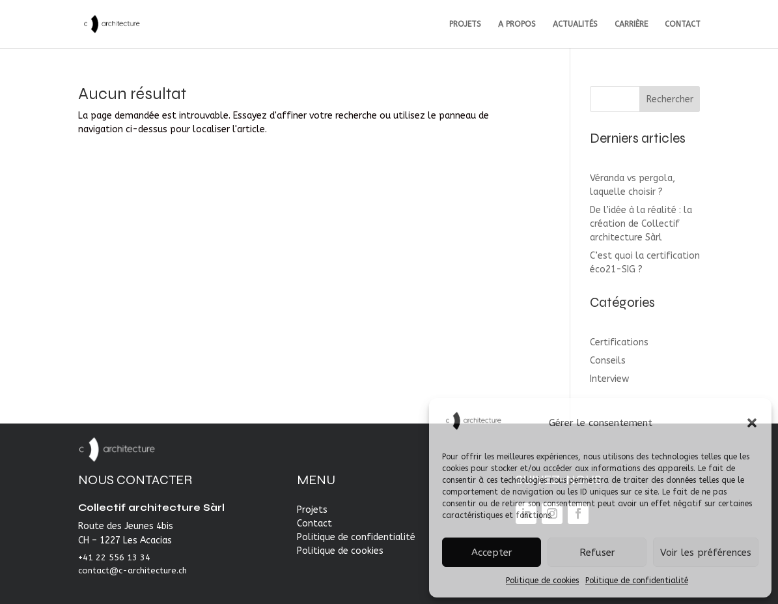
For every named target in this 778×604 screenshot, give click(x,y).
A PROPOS (517, 24)
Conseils (608, 360)
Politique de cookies (542, 580)
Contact (314, 523)
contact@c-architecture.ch (132, 570)
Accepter (491, 552)
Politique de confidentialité (636, 580)
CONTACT (683, 24)
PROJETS (465, 24)
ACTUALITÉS (575, 24)
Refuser (597, 552)
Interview (609, 378)
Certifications (619, 342)
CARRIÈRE (631, 24)
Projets (312, 509)
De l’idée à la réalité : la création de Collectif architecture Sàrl (641, 224)
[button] (751, 422)
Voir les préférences (705, 552)
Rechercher (669, 99)
